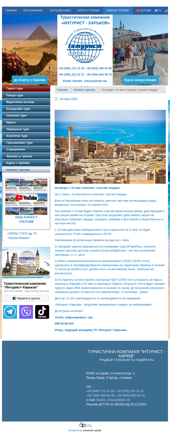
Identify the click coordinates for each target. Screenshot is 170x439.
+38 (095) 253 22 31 (71, 74)
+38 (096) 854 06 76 (99, 74)
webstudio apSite (92, 430)
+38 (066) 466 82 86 (99, 68)
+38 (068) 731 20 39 (71, 68)
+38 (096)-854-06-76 (130, 395)
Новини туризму (84, 89)
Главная (62, 89)
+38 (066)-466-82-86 (100, 395)
